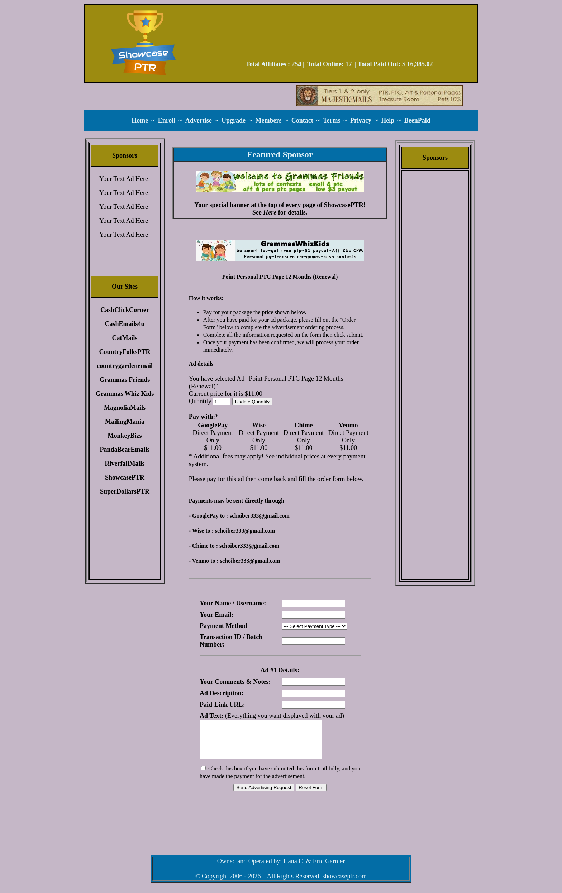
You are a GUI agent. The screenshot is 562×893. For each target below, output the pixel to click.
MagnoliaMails (125, 407)
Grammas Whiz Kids (125, 393)
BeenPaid (417, 120)
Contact (302, 120)
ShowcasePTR (124, 477)
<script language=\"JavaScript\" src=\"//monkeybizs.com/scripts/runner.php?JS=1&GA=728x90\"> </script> (339, 35)
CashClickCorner (124, 309)
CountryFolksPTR (124, 351)
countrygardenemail (125, 365)
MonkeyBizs (125, 435)
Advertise (198, 120)
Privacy (360, 120)
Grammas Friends (125, 379)
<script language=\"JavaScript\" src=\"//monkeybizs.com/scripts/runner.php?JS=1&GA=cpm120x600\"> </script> (435, 284)
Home (140, 120)
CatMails (125, 337)
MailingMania (124, 421)
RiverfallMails (125, 463)
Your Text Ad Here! (124, 178)
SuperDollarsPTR (124, 491)
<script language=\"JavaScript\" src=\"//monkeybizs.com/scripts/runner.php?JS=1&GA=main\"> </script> (280, 250)
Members (268, 120)
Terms (331, 120)
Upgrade (234, 120)
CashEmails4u (124, 323)
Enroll (167, 120)
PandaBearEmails (124, 449)
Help (387, 120)
